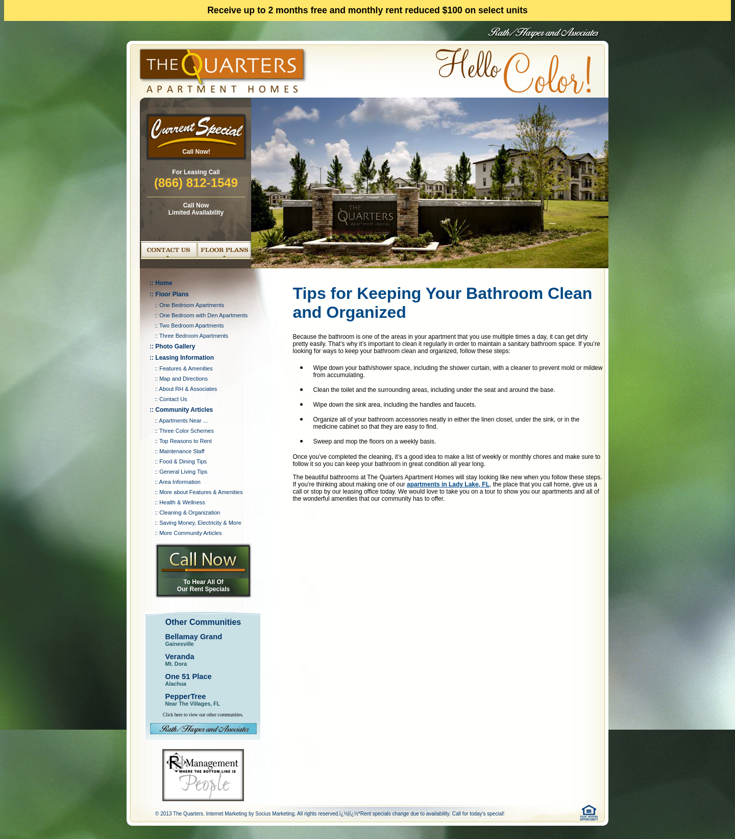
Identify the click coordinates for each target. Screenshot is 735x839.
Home (163, 283)
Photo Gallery (175, 346)
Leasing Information (184, 357)
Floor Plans (171, 294)
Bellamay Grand (194, 637)
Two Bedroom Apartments (191, 325)
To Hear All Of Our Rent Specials (203, 585)
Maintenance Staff (181, 451)
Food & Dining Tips (183, 461)
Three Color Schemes (186, 431)
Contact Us (173, 399)
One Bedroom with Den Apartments (203, 315)
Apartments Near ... (183, 420)
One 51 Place (188, 676)
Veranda (179, 656)
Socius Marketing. (275, 814)
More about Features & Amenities (200, 492)
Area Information (180, 482)
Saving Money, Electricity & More (200, 523)
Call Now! (196, 151)
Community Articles (184, 409)
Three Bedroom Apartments (193, 336)
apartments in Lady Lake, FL (448, 484)
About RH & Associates (188, 389)
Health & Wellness (182, 502)
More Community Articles (190, 533)
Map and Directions (183, 379)
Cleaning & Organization (189, 512)
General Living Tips (183, 472)
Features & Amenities (186, 368)
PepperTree (185, 696)
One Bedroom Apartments (191, 305)
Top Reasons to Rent (185, 441)
